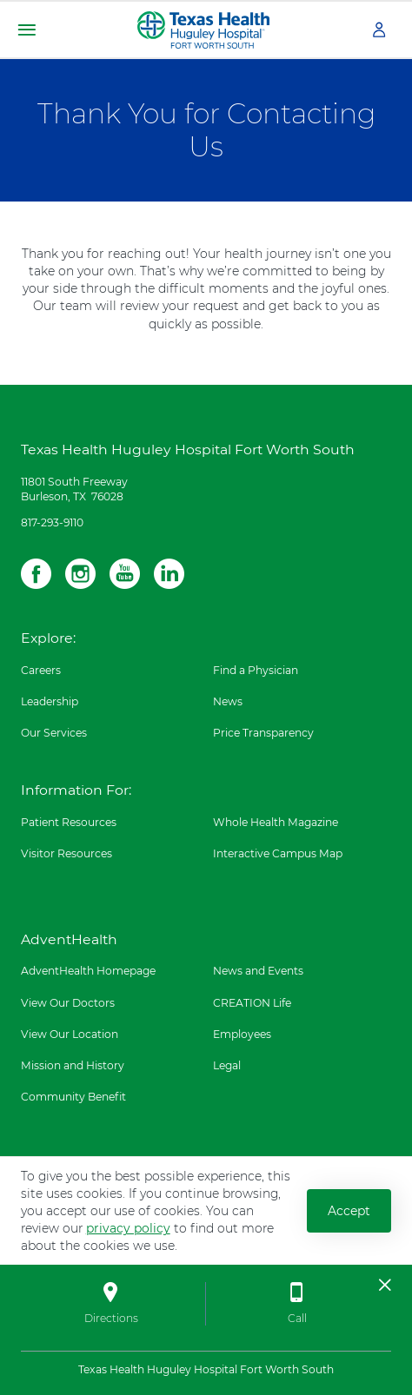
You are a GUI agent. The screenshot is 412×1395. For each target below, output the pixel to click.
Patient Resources (68, 822)
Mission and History (72, 1065)
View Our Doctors (68, 1002)
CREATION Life (252, 1002)
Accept (349, 1211)
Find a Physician (255, 670)
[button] (26, 30)
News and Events (258, 970)
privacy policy (128, 1228)
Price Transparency (263, 732)
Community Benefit (73, 1096)
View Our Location (69, 1034)
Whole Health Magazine (275, 822)
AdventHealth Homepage (88, 970)
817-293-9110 (52, 522)
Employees (242, 1034)
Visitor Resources (66, 853)
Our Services (54, 732)
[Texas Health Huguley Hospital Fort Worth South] (203, 28)
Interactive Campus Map (277, 853)
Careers (41, 670)
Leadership (49, 701)
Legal (227, 1065)
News (228, 701)
